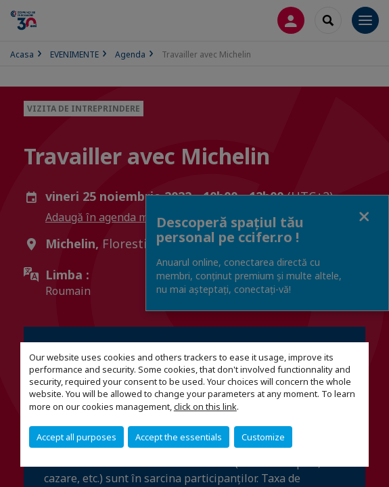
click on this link (205, 406)
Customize (263, 437)
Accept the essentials (178, 437)
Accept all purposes (76, 437)
